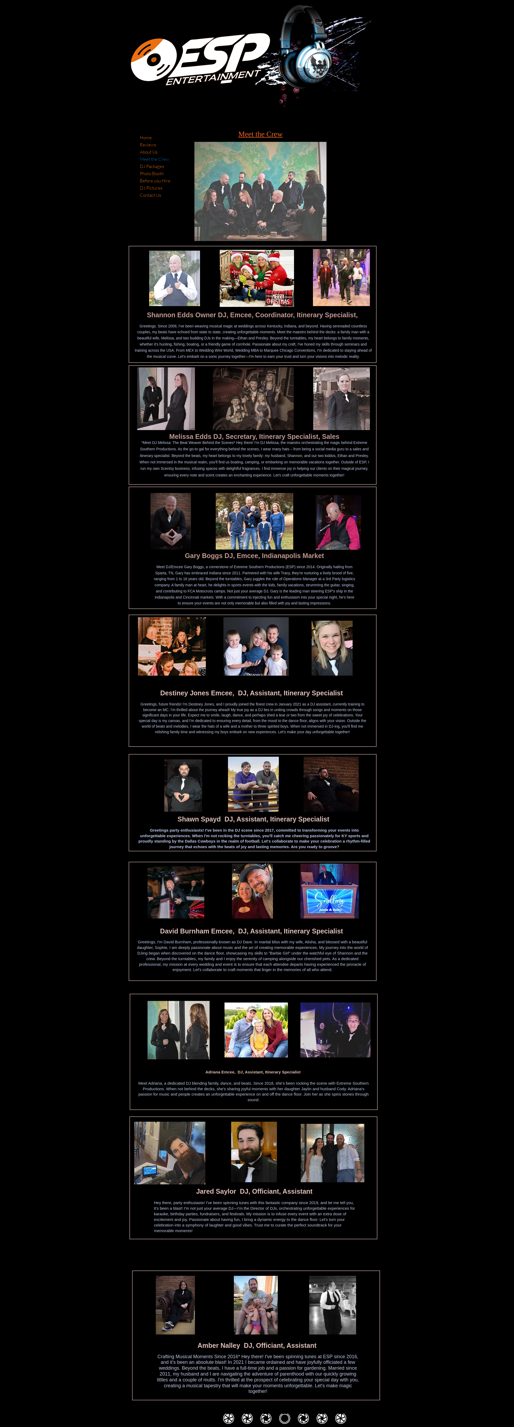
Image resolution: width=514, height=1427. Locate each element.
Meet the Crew (154, 159)
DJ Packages (152, 166)
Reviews (148, 144)
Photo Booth (152, 173)
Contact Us (150, 195)
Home (146, 137)
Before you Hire (155, 180)
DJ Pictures (151, 188)
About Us (148, 152)
